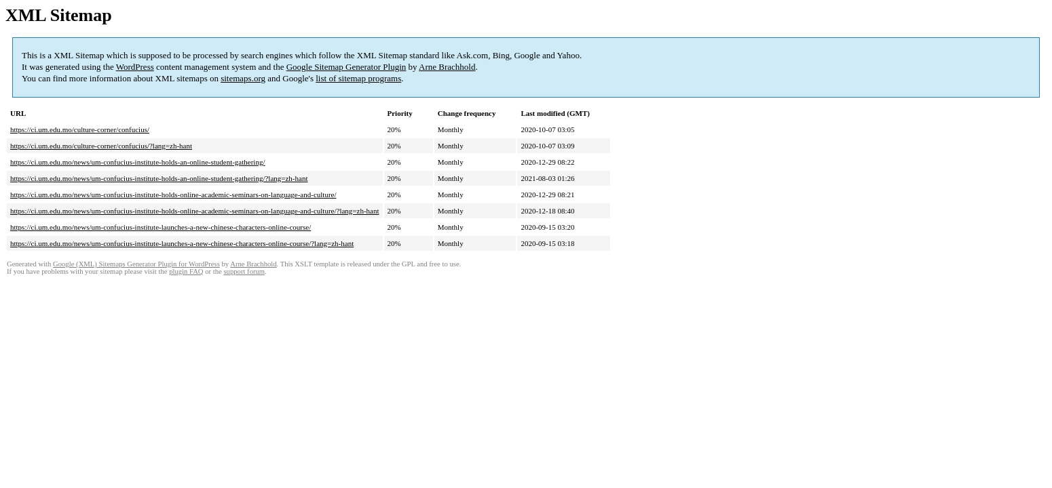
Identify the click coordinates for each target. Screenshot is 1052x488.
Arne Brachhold (447, 67)
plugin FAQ (186, 271)
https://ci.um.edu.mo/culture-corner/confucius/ (79, 129)
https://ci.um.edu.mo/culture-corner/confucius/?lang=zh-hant (101, 146)
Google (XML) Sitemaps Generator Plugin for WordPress (136, 264)
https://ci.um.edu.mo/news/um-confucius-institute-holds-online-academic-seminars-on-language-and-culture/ (173, 194)
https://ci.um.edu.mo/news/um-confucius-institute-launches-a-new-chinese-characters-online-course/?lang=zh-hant (182, 243)
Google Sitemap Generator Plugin (346, 67)
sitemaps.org (243, 78)
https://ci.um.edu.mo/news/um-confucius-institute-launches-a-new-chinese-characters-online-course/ (160, 227)
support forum (244, 271)
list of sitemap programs (358, 78)
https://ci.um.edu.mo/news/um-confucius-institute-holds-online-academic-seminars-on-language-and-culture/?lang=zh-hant (194, 211)
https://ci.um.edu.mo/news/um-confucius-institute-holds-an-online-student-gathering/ (137, 162)
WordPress (135, 67)
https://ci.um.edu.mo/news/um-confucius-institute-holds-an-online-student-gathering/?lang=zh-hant (158, 178)
